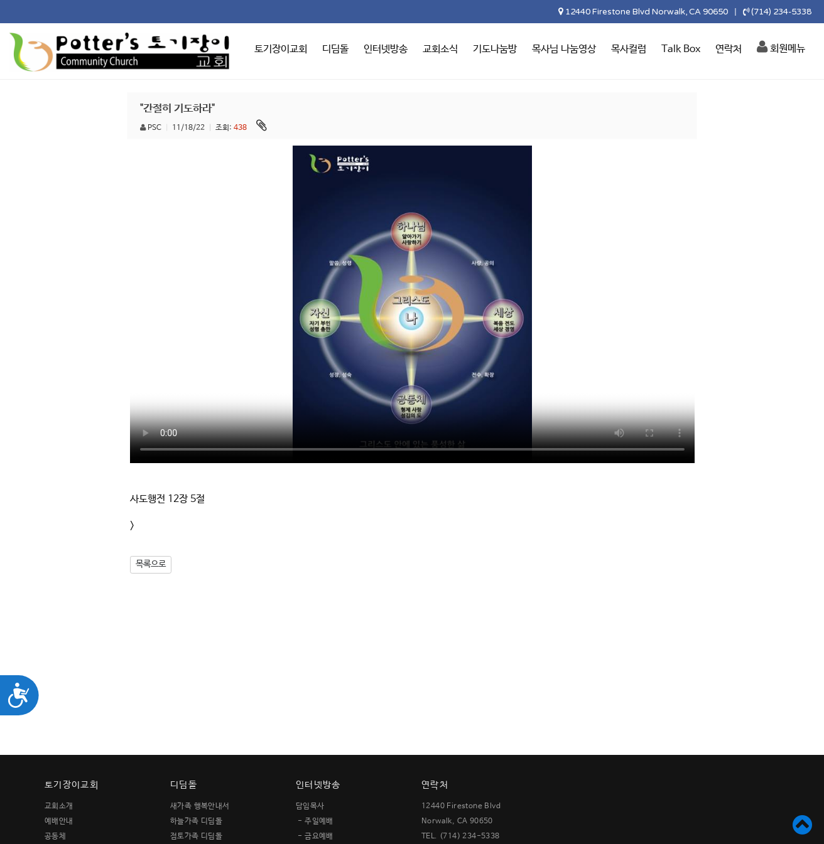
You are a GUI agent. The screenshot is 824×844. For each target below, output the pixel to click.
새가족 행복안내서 (200, 806)
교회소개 (59, 806)
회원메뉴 (781, 47)
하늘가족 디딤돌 (196, 821)
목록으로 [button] (151, 564)
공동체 (55, 836)
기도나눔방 (495, 49)
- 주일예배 (315, 821)
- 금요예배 (315, 836)
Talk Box (680, 49)
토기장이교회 (280, 49)
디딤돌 (335, 49)
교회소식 (440, 49)
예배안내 (59, 821)
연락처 (728, 49)
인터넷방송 (386, 49)
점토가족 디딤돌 (196, 836)
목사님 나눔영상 (564, 49)
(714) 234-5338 (781, 12)
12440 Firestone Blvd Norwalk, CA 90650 (646, 12)
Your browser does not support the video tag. (412, 304)
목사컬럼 (628, 49)
